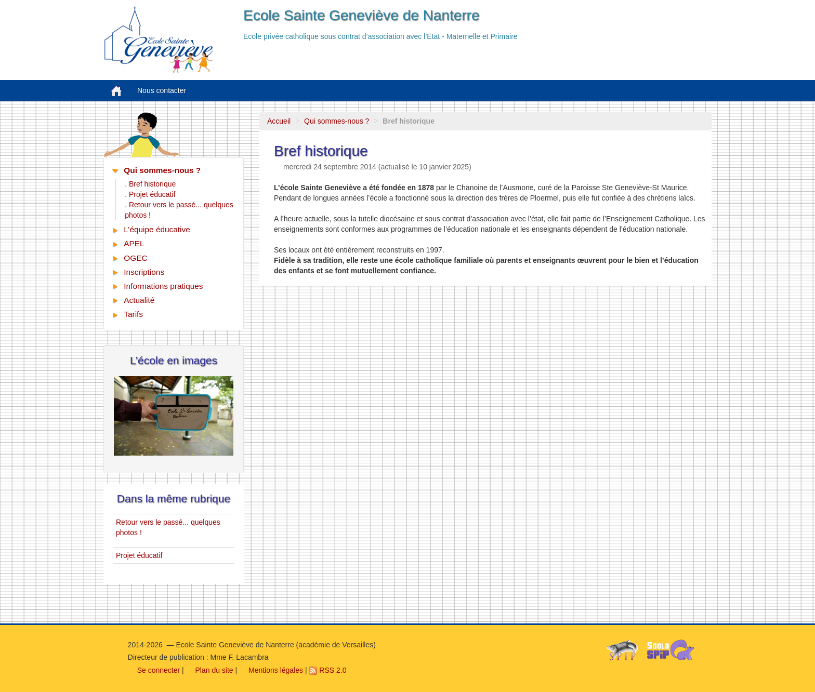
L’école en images (173, 360)
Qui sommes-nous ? (336, 121)
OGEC (135, 258)
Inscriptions (144, 272)
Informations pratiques (163, 286)
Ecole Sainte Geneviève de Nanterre (361, 15)
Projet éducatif (139, 555)
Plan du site (209, 670)
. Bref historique (150, 184)
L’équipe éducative (157, 229)
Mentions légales (271, 670)
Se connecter (154, 670)
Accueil (279, 121)
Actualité (139, 300)
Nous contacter (161, 90)
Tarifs (133, 314)
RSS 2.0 (327, 670)
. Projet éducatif (150, 194)
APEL (134, 243)
